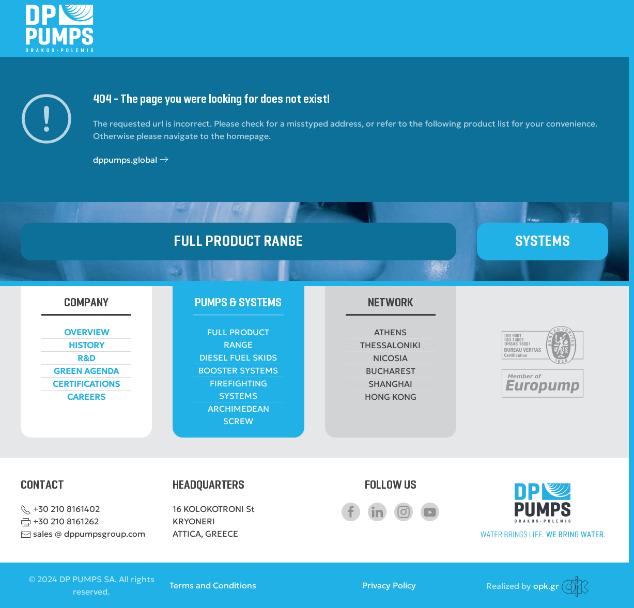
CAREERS (86, 397)
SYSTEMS (542, 241)
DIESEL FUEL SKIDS (238, 357)
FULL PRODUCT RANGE (238, 241)
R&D (86, 358)
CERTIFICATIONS (86, 384)
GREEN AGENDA (86, 371)
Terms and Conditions (212, 585)
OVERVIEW (86, 332)
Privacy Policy (389, 585)
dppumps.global (125, 159)
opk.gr (546, 585)
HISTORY (86, 345)
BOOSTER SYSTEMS (238, 370)
